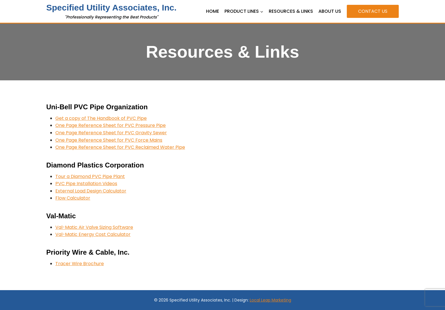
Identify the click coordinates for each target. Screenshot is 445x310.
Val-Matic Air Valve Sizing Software (94, 227)
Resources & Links (291, 11)
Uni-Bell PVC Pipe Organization (97, 107)
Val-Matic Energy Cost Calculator (93, 234)
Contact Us (372, 11)
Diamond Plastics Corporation (95, 165)
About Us (329, 11)
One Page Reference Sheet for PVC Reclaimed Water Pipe (120, 147)
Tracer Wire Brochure (79, 263)
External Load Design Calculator (90, 191)
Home (212, 11)
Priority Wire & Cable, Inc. (87, 252)
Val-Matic (61, 216)
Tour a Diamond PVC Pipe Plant (90, 176)
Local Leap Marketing (270, 300)
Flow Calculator (72, 198)
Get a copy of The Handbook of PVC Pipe (101, 118)
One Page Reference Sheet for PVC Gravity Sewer (111, 132)
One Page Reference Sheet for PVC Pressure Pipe (110, 125)
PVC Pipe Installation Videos (86, 183)
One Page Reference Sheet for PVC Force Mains (108, 140)
